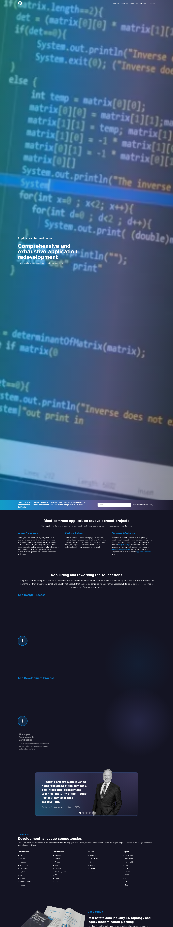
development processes (121, 549)
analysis (121, 545)
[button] (116, 3)
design (127, 545)
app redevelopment (143, 552)
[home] (20, 3)
